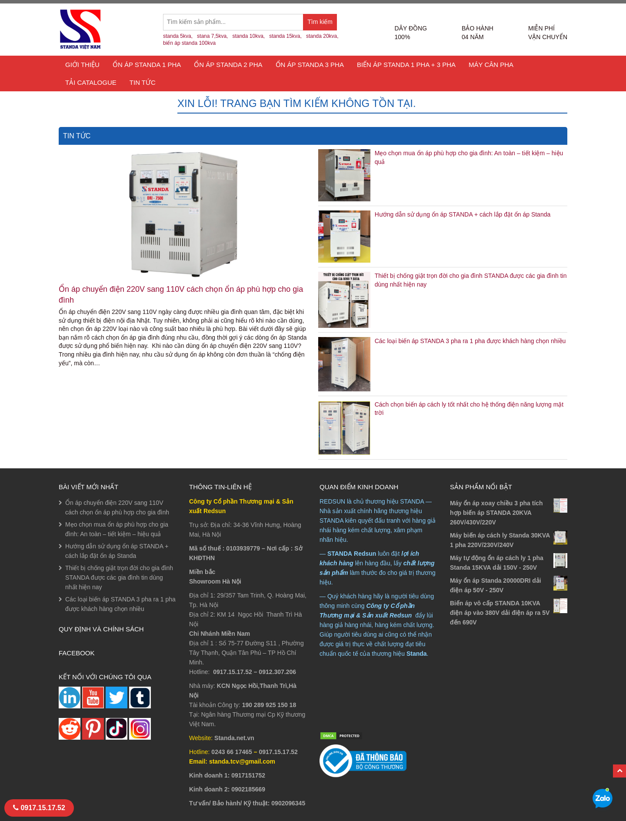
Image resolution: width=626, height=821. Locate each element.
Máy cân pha (491, 64)
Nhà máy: (202, 685)
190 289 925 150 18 (269, 704)
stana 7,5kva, (212, 36)
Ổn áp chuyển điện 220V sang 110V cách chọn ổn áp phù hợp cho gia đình (181, 294)
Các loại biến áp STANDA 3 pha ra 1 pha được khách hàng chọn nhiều (470, 340)
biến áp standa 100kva (189, 43)
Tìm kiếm (322, 24)
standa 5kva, (178, 36)
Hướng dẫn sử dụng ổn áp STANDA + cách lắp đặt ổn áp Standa (463, 214)
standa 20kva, (322, 36)
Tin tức (143, 82)
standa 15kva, (285, 36)
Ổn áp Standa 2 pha (228, 64)
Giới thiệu (82, 64)
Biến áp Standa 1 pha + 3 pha (406, 64)
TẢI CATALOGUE (91, 82)
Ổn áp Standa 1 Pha (147, 64)
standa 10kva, (248, 36)
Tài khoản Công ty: (214, 704)
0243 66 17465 (231, 751)
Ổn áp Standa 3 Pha (310, 64)
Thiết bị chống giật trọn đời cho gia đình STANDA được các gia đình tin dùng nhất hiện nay (119, 577)
